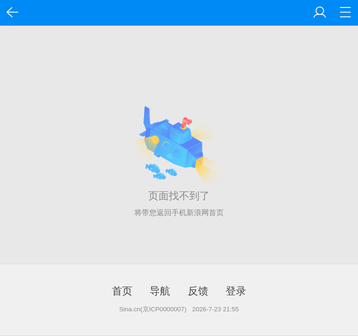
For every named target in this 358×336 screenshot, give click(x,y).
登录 (236, 291)
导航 (160, 291)
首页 (122, 291)
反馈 (198, 291)
